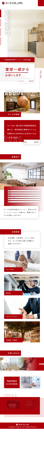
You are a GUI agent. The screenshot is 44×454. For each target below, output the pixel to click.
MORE (30, 80)
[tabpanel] (22, 47)
